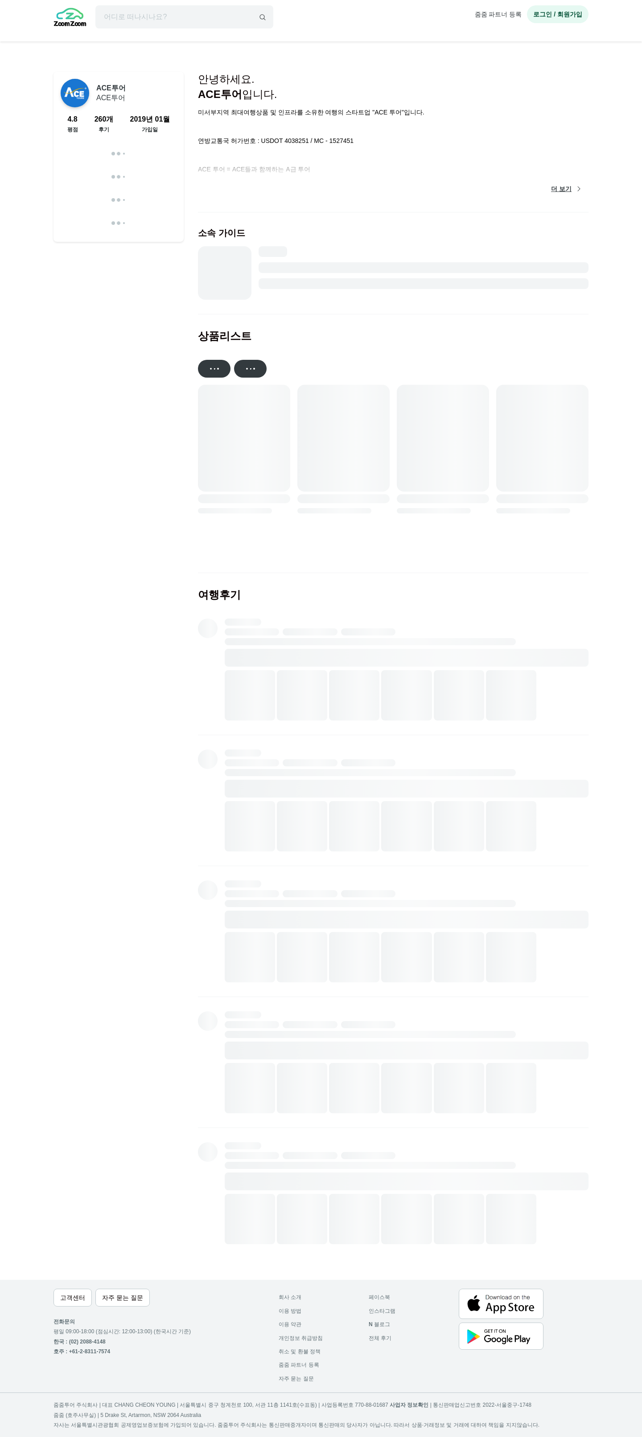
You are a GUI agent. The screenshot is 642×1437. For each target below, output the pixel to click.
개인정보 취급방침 (301, 1338)
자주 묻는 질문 (296, 1379)
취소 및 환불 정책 (300, 1351)
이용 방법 (290, 1311)
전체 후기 (380, 1338)
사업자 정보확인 (409, 1405)
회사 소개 (290, 1297)
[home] (70, 18)
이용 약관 (290, 1324)
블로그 (379, 1324)
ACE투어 (111, 93)
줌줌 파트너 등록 (498, 14)
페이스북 (379, 1297)
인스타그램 (382, 1311)
